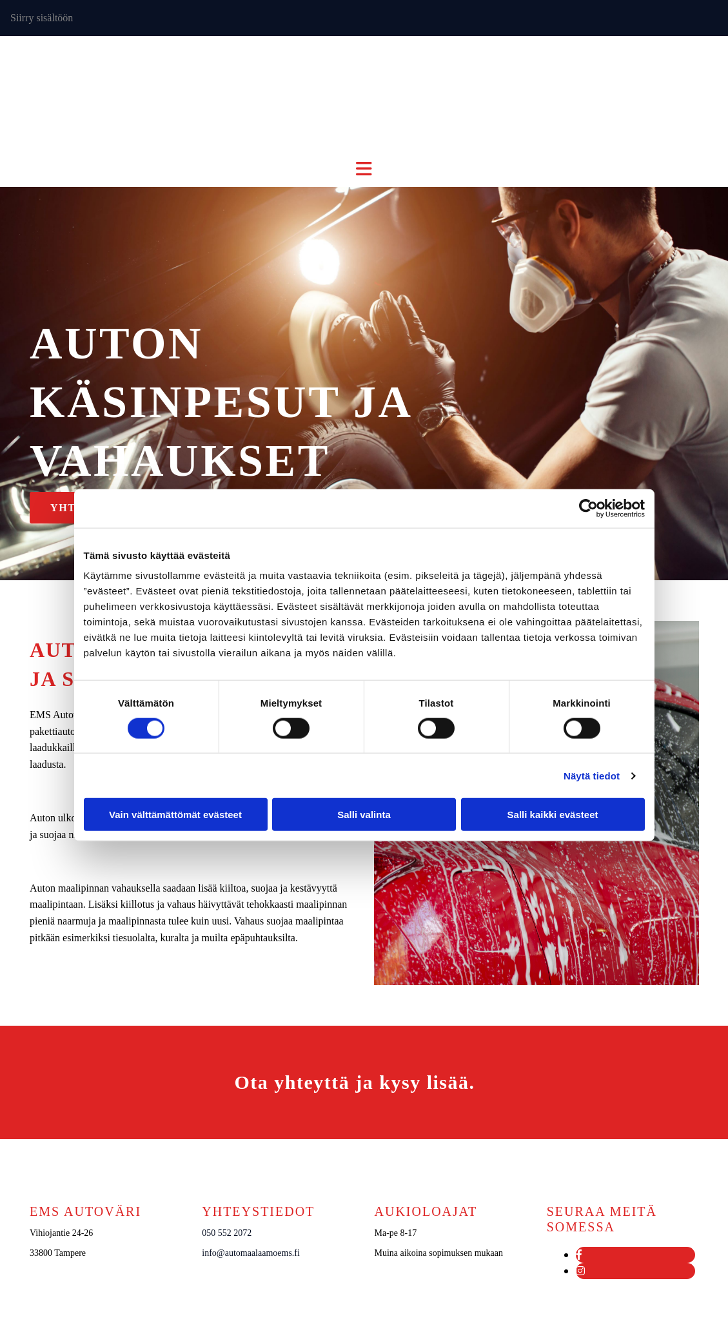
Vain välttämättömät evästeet (175, 814)
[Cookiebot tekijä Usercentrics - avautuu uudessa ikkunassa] (588, 508)
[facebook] (579, 1254)
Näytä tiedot (592, 775)
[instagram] (580, 1271)
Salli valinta (364, 814)
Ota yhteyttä (292, 1082)
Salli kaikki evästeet (552, 814)
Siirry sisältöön (41, 17)
